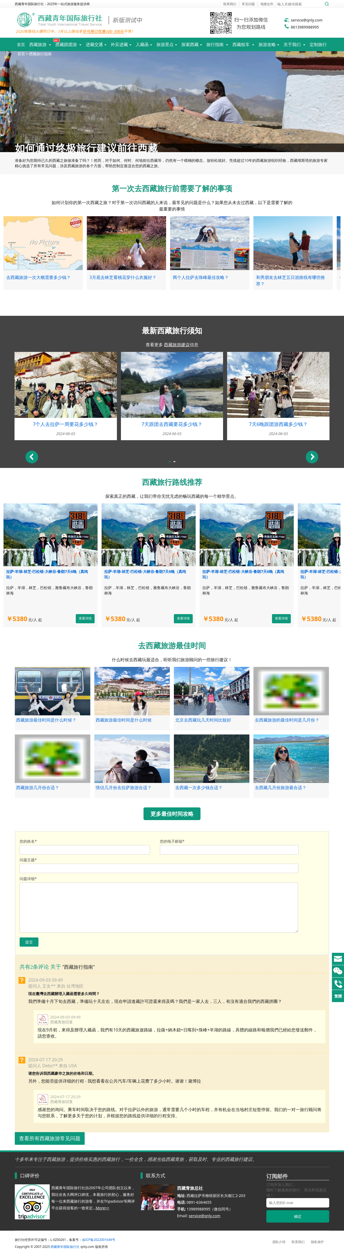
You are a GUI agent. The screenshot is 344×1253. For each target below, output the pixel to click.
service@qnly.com (303, 20)
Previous (32, 457)
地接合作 (266, 4)
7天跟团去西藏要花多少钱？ (172, 424)
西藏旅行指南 (40, 53)
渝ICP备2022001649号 (98, 1239)
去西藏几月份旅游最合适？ (280, 787)
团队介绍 (279, 1242)
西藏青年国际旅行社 (65, 1246)
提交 (29, 941)
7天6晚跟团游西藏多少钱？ (278, 424)
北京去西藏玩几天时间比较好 (203, 720)
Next (312, 457)
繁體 (338, 996)
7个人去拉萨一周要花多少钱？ (65, 424)
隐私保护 (317, 1242)
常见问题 (248, 4)
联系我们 (229, 4)
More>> (102, 1207)
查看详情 (85, 618)
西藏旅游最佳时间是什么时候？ (46, 720)
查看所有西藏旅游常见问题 (49, 1138)
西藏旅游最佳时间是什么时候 (124, 720)
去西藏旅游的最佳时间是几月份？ (287, 720)
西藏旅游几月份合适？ (37, 787)
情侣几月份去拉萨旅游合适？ (124, 787)
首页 (21, 44)
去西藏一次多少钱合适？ (199, 787)
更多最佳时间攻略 (172, 813)
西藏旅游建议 (177, 345)
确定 (298, 1216)
